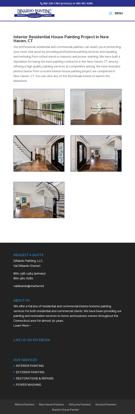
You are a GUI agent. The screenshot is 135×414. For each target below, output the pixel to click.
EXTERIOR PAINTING (30, 366)
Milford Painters (24, 398)
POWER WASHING (28, 378)
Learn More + (22, 319)
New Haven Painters (51, 398)
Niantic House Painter (65, 403)
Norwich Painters (105, 398)
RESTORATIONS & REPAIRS (35, 372)
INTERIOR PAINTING (30, 359)
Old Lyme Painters (80, 398)
